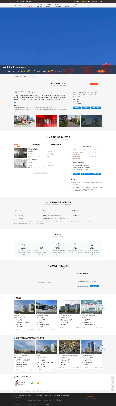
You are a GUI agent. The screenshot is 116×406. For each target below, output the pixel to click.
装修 (41, 391)
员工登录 (100, 1)
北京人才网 (45, 391)
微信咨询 (96, 107)
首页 (14, 395)
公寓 (38, 391)
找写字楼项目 (27, 76)
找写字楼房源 (29, 395)
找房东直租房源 (48, 395)
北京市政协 (21, 391)
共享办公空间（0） (37, 145)
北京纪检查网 (28, 391)
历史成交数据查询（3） (55, 145)
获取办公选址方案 (86, 173)
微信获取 (94, 286)
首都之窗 (34, 391)
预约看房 (101, 71)
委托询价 (76, 173)
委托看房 (86, 107)
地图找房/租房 (57, 395)
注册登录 (94, 1)
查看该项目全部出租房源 (40, 172)
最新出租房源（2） (19, 145)
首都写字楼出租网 (18, 76)
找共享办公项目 (39, 395)
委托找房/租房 (66, 395)
